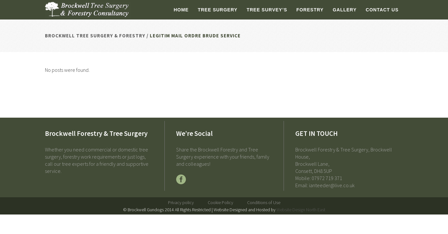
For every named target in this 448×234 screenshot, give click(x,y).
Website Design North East (300, 210)
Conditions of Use (263, 202)
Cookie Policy (220, 202)
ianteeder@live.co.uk (332, 185)
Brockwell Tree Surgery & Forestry (95, 35)
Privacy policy (181, 202)
